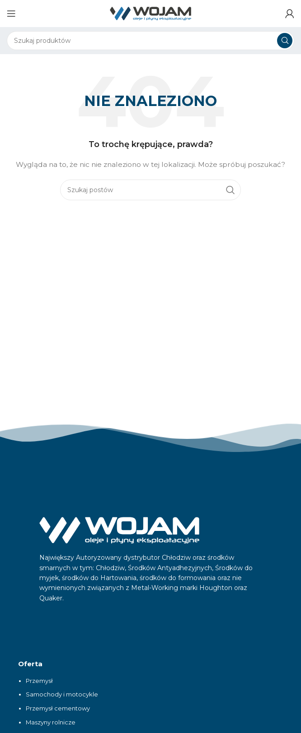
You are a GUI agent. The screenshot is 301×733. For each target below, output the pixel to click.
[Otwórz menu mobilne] (11, 14)
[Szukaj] (150, 40)
